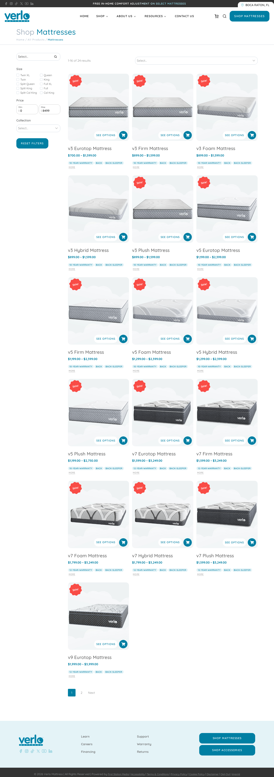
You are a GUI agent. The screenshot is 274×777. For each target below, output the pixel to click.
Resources (154, 16)
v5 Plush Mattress (86, 450)
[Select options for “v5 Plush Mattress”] (123, 437)
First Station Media (113, 770)
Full (46, 88)
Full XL (48, 84)
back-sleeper (114, 159)
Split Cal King (28, 92)
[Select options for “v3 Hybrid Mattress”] (123, 233)
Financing (88, 748)
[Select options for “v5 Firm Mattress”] (123, 335)
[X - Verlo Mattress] (21, 3)
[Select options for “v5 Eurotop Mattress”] (252, 233)
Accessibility (134, 770)
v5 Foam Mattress (151, 348)
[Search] (55, 57)
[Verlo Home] (17, 16)
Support (143, 733)
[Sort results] (196, 57)
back (99, 159)
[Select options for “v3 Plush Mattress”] (187, 233)
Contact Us (184, 16)
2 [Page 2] (81, 689)
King (46, 79)
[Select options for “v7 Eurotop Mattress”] (187, 437)
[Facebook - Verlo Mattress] (6, 3)
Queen (48, 75)
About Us (124, 16)
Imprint (242, 770)
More (72, 163)
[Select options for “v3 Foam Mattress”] (252, 131)
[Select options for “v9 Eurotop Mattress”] (123, 640)
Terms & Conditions (156, 770)
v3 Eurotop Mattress (90, 144)
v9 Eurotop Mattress (90, 653)
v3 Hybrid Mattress (88, 246)
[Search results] (38, 57)
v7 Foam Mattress (87, 551)
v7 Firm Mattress (214, 450)
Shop (100, 16)
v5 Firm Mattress (86, 348)
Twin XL (25, 75)
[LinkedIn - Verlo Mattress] (31, 3)
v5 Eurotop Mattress (218, 246)
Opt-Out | (231, 770)
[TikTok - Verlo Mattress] (15, 3)
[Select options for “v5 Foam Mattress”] (187, 335)
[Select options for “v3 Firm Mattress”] (187, 131)
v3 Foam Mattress (215, 144)
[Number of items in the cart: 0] (216, 16)
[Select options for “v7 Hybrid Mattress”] (187, 538)
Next (91, 689)
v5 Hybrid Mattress (216, 348)
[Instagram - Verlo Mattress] (10, 3)
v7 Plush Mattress (215, 551)
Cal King (49, 92)
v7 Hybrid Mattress (152, 551)
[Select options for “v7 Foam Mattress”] (123, 538)
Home (84, 16)
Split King (26, 88)
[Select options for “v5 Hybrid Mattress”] (252, 335)
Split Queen (27, 84)
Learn (85, 733)
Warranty (144, 740)
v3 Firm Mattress (150, 144)
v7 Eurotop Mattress (154, 450)
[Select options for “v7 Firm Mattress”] (252, 437)
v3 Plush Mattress (151, 246)
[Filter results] (38, 128)
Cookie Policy (199, 770)
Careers (86, 740)
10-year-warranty (80, 159)
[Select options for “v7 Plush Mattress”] (252, 538)
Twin (23, 79)
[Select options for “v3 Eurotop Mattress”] (123, 131)
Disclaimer (216, 770)
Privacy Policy (180, 770)
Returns (143, 748)
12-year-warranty (145, 464)
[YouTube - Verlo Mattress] (25, 3)
